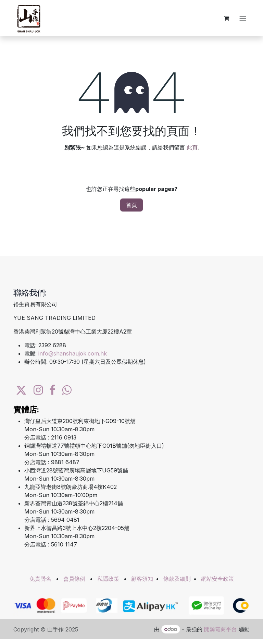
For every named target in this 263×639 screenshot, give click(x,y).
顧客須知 (142, 578)
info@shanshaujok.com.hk (72, 353)
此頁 (192, 147)
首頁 (131, 205)
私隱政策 (108, 578)
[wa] (67, 390)
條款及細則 (177, 578)
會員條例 (74, 578)
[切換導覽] (243, 18)
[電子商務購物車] (226, 18)
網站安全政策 (217, 578)
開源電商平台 (220, 629)
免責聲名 (40, 578)
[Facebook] (52, 390)
